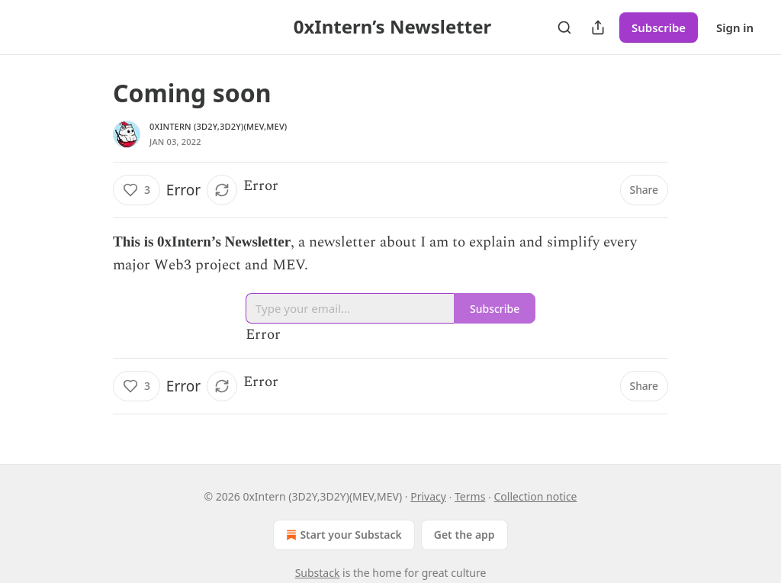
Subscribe (659, 27)
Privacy (428, 496)
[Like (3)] (136, 190)
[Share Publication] (598, 27)
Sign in (735, 27)
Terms (470, 496)
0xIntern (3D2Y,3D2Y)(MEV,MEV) (218, 126)
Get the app (464, 534)
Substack (317, 572)
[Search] (564, 27)
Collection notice (535, 496)
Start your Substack (342, 535)
